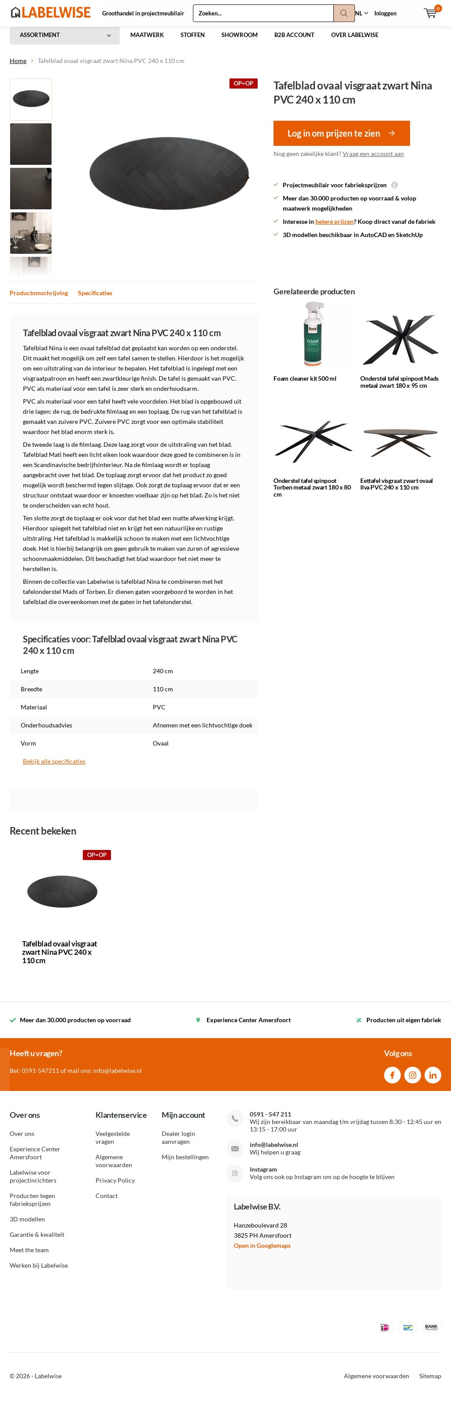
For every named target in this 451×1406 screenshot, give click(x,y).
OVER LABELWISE (354, 41)
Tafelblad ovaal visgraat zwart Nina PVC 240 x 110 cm (59, 959)
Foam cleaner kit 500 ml (305, 385)
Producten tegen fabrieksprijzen (32, 1206)
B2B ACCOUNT (294, 41)
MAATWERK (147, 41)
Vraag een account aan (373, 160)
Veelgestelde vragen (113, 1144)
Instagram (412, 1079)
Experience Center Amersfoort (35, 1159)
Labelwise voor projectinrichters (33, 1183)
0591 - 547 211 (270, 1120)
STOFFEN (193, 41)
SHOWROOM (240, 41)
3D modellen (27, 1225)
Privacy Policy (115, 1187)
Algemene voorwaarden (114, 1167)
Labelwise (48, 1382)
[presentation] (247, 184)
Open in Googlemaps (262, 1252)
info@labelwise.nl (274, 1151)
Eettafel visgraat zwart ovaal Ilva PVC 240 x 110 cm (396, 490)
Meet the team (29, 1256)
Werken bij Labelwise (39, 1272)
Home (18, 67)
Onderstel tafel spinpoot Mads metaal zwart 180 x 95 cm (399, 388)
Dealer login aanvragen (178, 1144)
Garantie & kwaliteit (37, 1241)
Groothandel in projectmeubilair (143, 13)
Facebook (392, 1079)
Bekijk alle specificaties (54, 768)
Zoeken (344, 13)
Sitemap (430, 1382)
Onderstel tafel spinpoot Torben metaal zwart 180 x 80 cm (312, 493)
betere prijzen (334, 228)
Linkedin (433, 1079)
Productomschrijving (39, 299)
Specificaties (95, 299)
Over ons (22, 1140)
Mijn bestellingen (185, 1163)
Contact (107, 1202)
